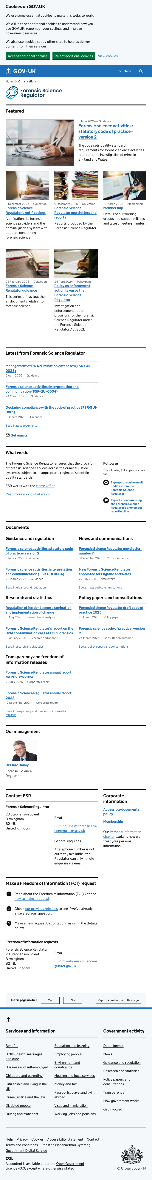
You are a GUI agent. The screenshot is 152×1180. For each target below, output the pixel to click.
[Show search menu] (140, 71)
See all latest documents (21, 425)
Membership (113, 208)
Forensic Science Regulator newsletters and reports (75, 212)
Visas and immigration (71, 1105)
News (107, 1054)
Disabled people (18, 1105)
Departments (113, 1046)
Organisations (27, 81)
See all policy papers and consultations (103, 646)
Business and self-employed (27, 1067)
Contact (93, 1139)
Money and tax (65, 1084)
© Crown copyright (131, 1168)
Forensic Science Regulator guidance (21, 288)
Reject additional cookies (74, 56)
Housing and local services (74, 1075)
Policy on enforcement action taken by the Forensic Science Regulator (72, 293)
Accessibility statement (65, 1139)
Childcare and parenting (24, 1075)
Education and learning (71, 1046)
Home (9, 81)
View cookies (108, 56)
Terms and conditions (22, 1145)
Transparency (113, 1092)
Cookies (37, 1139)
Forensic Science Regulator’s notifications (26, 210)
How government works (121, 1101)
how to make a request (32, 898)
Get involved (112, 1109)
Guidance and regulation (122, 1062)
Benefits (12, 1046)
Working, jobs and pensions (75, 1114)
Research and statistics (121, 1071)
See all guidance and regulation (26, 587)
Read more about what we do (28, 494)
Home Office (45, 486)
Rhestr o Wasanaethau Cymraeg (65, 1145)
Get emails (16, 435)
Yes (54, 1000)
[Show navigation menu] (125, 71)
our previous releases (41, 908)
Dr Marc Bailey (17, 765)
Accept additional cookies (27, 56)
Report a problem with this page (118, 1000)
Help (9, 1139)
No (76, 1000)
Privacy (22, 1139)
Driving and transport (22, 1114)
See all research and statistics (25, 646)
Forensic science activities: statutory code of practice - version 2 (105, 131)
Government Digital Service (26, 1150)
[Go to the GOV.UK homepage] (21, 71)
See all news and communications (100, 587)
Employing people (68, 1054)
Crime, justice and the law (25, 1097)
